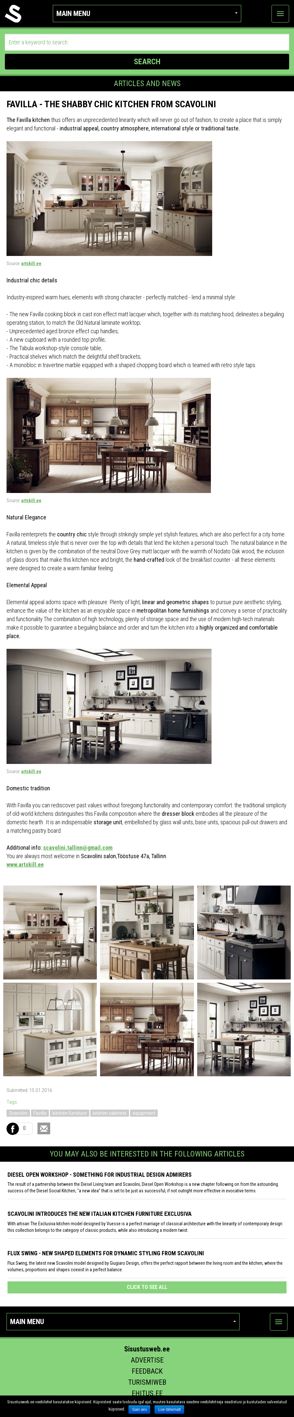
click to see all (147, 1287)
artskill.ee (31, 263)
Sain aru (139, 1409)
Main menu (147, 13)
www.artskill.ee (25, 864)
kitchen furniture (69, 1113)
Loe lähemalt (169, 1409)
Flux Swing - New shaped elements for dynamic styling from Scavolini (105, 1253)
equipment (144, 1113)
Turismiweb (147, 1382)
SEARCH (147, 61)
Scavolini (18, 1113)
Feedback (147, 1371)
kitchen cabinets (109, 1113)
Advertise (147, 1360)
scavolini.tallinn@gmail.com (77, 847)
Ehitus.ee (147, 1393)
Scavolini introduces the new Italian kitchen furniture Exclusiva (99, 1213)
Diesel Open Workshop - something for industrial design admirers (99, 1174)
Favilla (40, 1113)
